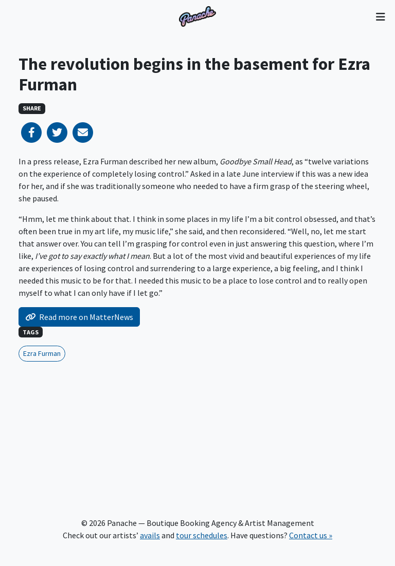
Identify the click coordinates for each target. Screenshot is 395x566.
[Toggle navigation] (380, 16)
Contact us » (310, 535)
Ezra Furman (42, 353)
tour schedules (201, 535)
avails (150, 535)
